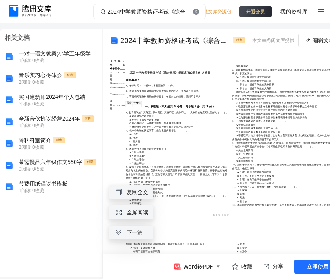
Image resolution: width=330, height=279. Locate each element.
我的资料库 (293, 11)
